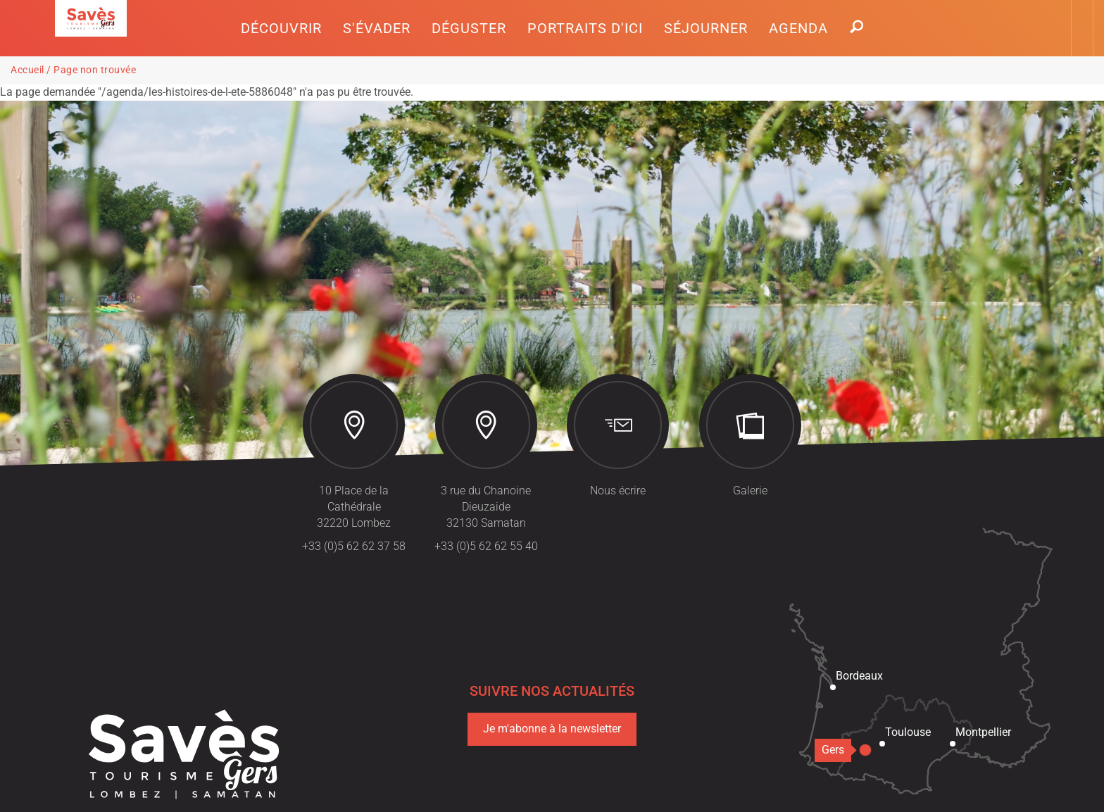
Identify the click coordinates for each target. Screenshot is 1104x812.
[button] (281, 28)
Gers (836, 749)
